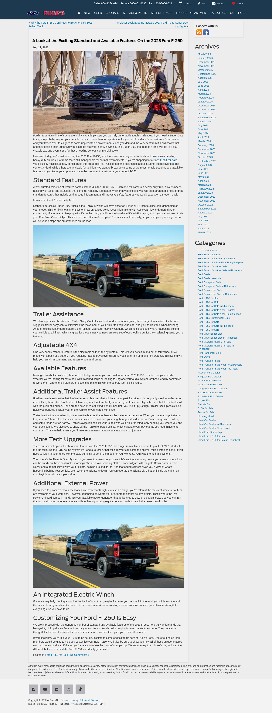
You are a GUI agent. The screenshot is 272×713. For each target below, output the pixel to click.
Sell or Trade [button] (161, 12)
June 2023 (203, 173)
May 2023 (203, 177)
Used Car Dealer (207, 420)
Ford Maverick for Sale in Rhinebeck (218, 337)
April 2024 (203, 137)
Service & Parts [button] (135, 12)
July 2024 (203, 125)
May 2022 (203, 224)
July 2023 (203, 169)
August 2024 (205, 121)
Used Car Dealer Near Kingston (215, 428)
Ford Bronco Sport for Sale (212, 266)
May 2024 (203, 133)
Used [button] (98, 12)
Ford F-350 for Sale (208, 329)
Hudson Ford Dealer (209, 372)
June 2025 (203, 85)
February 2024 (206, 145)
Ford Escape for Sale (209, 282)
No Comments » (79, 654)
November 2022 (207, 200)
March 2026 (204, 54)
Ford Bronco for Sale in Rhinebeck (217, 258)
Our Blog (237, 12)
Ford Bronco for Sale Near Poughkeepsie (220, 262)
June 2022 (203, 220)
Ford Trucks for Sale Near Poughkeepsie (220, 364)
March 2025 (204, 93)
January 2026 (205, 58)
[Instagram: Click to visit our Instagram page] (69, 689)
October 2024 (205, 113)
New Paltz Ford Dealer (210, 384)
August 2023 (205, 165)
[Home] (79, 13)
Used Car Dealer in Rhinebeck (214, 424)
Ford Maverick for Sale (210, 333)
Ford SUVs (204, 356)
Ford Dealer (204, 274)
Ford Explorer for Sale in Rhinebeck (217, 294)
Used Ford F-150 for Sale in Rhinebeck (219, 440)
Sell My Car (204, 404)
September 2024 (207, 117)
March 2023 (204, 184)
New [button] (87, 12)
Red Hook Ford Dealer (210, 392)
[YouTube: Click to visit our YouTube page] (45, 689)
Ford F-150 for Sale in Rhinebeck (216, 306)
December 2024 (207, 105)
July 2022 (203, 216)
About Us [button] (219, 12)
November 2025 (207, 66)
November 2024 (207, 109)
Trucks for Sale (206, 412)
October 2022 (205, 204)
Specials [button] (112, 12)
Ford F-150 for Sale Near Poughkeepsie (220, 314)
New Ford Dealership (209, 380)
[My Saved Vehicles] (237, 3)
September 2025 (207, 73)
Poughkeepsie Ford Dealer (212, 388)
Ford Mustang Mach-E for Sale (214, 341)
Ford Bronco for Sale (209, 254)
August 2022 (205, 212)
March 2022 (204, 232)
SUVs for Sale (205, 408)
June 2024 (203, 129)
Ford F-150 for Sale (208, 302)
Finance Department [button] (192, 12)
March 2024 (204, 141)
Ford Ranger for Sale (209, 352)
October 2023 (205, 157)
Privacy (74, 700)
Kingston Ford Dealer (209, 376)
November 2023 (207, 153)
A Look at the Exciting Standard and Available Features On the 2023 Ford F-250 (107, 40)
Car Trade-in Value (208, 250)
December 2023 (207, 149)
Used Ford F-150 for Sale (212, 436)
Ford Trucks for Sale (209, 360)
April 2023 (203, 180)
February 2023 (206, 188)
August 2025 (205, 77)
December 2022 (207, 196)
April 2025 (203, 89)
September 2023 (207, 161)
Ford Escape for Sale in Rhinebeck (217, 286)
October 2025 (205, 70)
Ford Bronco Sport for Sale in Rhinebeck (220, 270)
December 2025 (207, 62)
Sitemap (65, 700)
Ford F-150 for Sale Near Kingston (217, 310)
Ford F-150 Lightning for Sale (214, 317)
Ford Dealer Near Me (209, 278)
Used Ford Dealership (210, 432)
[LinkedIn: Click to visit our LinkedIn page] (57, 689)
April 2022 (203, 228)
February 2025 (206, 97)
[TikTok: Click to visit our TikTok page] (81, 689)
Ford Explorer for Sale (210, 290)
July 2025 (203, 81)
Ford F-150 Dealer (208, 298)
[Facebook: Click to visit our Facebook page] (34, 689)
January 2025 (205, 101)
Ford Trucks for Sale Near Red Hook (218, 368)
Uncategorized (206, 416)
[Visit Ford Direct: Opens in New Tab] (106, 704)
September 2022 (207, 208)
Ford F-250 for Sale (56, 654)
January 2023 (205, 192)
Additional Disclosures (91, 700)
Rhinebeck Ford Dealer (210, 396)
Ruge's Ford (204, 400)
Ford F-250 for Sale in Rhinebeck (216, 325)
